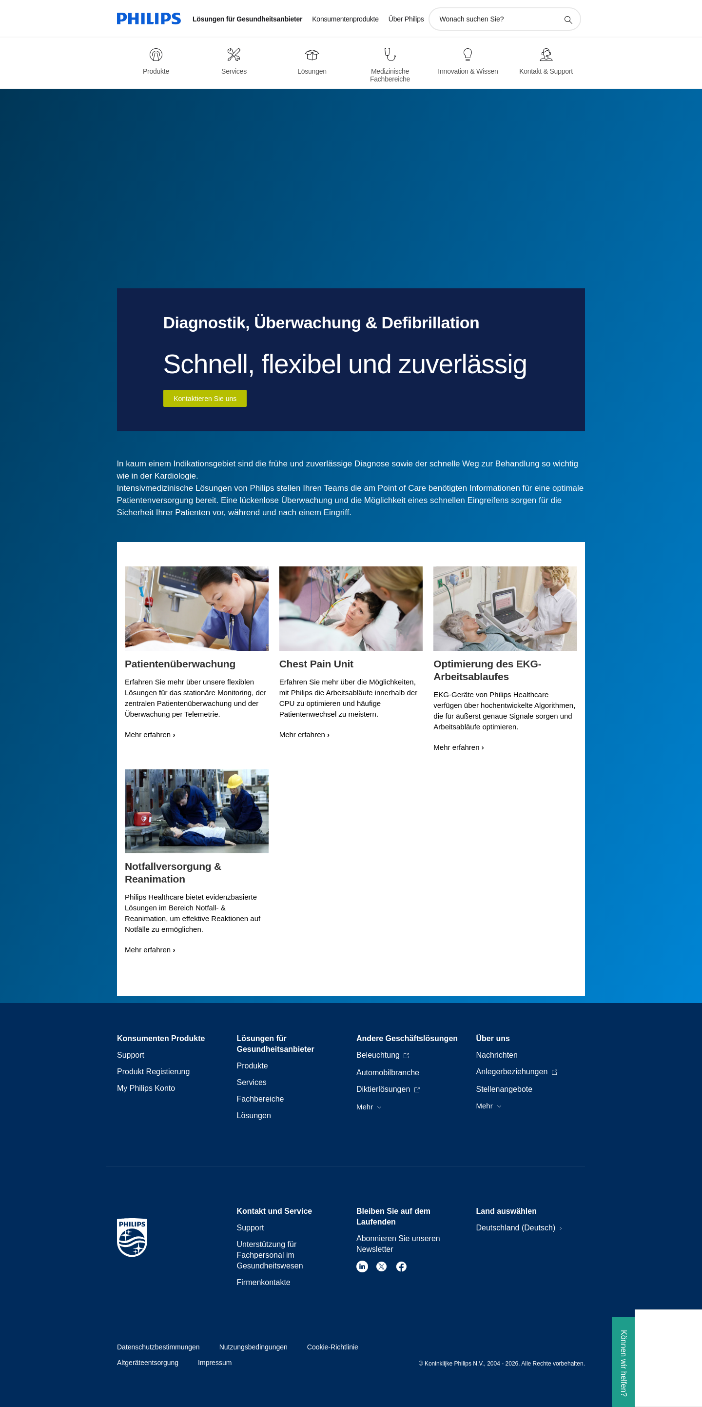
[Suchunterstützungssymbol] (568, 19)
